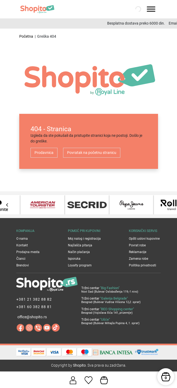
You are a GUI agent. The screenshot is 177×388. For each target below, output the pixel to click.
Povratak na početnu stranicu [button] (91, 152)
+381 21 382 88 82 (34, 299)
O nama (22, 238)
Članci (20, 259)
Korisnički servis (143, 231)
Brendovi (22, 265)
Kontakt (22, 245)
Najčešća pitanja (80, 245)
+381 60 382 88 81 (34, 307)
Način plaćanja (79, 252)
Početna (26, 36)
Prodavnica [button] (43, 152)
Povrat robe (137, 245)
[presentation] (7, 204)
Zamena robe (138, 259)
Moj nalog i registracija (84, 238)
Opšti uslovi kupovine (144, 238)
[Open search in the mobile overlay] (137, 9)
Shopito (79, 365)
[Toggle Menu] (151, 8)
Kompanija (25, 231)
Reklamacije (137, 252)
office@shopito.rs (32, 317)
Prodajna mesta (28, 252)
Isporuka (74, 259)
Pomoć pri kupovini (84, 231)
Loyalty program (80, 265)
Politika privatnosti (142, 265)
